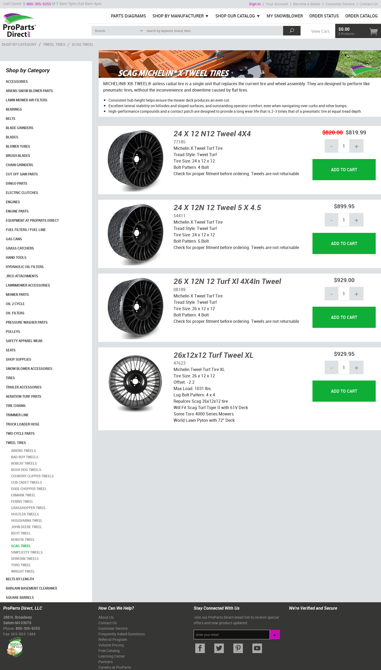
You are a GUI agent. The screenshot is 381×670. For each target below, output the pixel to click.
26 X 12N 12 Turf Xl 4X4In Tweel (227, 281)
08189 (179, 289)
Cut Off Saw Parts (22, 174)
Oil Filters (15, 313)
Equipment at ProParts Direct (32, 220)
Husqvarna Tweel (26, 520)
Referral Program (112, 639)
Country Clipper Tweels (32, 476)
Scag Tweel (21, 546)
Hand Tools (16, 257)
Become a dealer (306, 3)
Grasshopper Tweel (28, 507)
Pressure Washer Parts (27, 322)
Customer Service (340, 3)
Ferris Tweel (22, 501)
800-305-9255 (28, 628)
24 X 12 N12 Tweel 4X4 (212, 133)
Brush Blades (18, 155)
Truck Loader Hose (22, 424)
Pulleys (13, 331)
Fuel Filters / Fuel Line (26, 229)
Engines (13, 202)
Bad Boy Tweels (24, 457)
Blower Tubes (18, 146)
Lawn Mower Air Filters (26, 100)
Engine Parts (17, 211)
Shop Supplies (18, 359)
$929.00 (344, 280)
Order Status (324, 16)
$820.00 (332, 132)
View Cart (320, 31)
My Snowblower (285, 16)
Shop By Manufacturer (178, 16)
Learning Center (111, 656)
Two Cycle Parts (20, 433)
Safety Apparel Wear (24, 340)
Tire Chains (16, 405)
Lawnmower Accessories (28, 285)
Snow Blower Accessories (29, 368)
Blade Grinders (19, 127)
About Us (106, 617)
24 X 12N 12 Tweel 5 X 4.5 (217, 207)
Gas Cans (14, 239)
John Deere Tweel (26, 526)
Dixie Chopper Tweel (29, 488)
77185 (179, 142)
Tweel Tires (16, 442)
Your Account (277, 3)
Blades (12, 137)
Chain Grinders (19, 164)
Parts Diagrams (128, 16)
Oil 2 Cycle (15, 303)
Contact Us (369, 3)
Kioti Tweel (21, 533)
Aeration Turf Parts (23, 396)
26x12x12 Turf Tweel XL (214, 355)
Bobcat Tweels (24, 463)
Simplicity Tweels (27, 552)
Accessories (17, 81)
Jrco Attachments (22, 276)
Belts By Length (20, 579)
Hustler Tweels (25, 514)
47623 (179, 363)
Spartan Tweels (25, 558)
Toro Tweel (21, 565)
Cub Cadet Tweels (26, 482)
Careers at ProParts (114, 667)
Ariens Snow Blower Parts (29, 90)
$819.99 (356, 132)
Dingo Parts (16, 183)
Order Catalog (361, 16)
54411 (179, 216)
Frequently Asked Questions (121, 633)
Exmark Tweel (23, 495)
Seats (11, 350)
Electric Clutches (22, 192)
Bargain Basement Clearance (31, 588)
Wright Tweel (23, 571)
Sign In (255, 3)
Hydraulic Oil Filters (25, 266)
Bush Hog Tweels (26, 469)
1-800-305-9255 (37, 3)
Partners (105, 661)
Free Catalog (109, 650)
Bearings (14, 109)
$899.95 (344, 206)
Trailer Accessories (24, 387)
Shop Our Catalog (235, 16)
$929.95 (344, 353)
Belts (10, 118)
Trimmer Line (17, 415)
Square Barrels (20, 597)
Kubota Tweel (23, 539)
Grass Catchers (20, 248)
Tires (10, 377)
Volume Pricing (111, 645)
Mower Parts (17, 294)
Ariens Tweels (23, 450)
